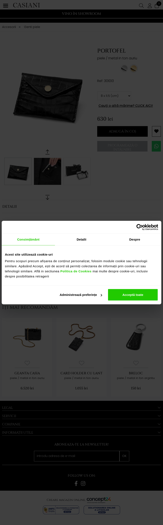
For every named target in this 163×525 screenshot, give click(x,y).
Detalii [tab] (81, 239)
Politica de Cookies (75, 271)
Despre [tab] (134, 239)
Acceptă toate (132, 295)
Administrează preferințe (81, 295)
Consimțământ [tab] (28, 239)
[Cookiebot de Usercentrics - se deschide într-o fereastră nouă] (139, 227)
